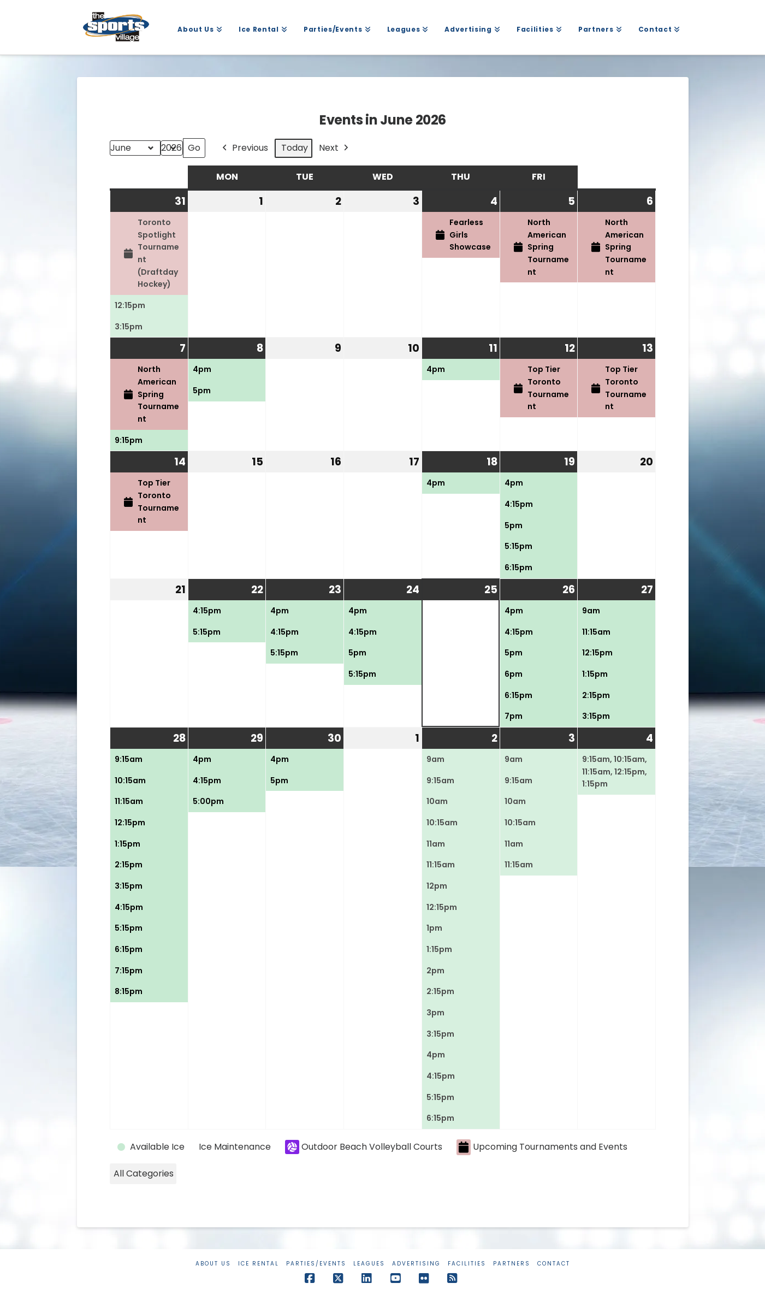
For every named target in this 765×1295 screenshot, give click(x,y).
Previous (244, 148)
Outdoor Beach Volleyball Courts (363, 1147)
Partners (511, 1263)
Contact (553, 1263)
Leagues (369, 1263)
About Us (213, 1263)
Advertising (416, 1263)
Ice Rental (258, 1263)
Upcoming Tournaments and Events (541, 1147)
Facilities (467, 1263)
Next (335, 148)
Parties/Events (316, 1263)
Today (294, 147)
